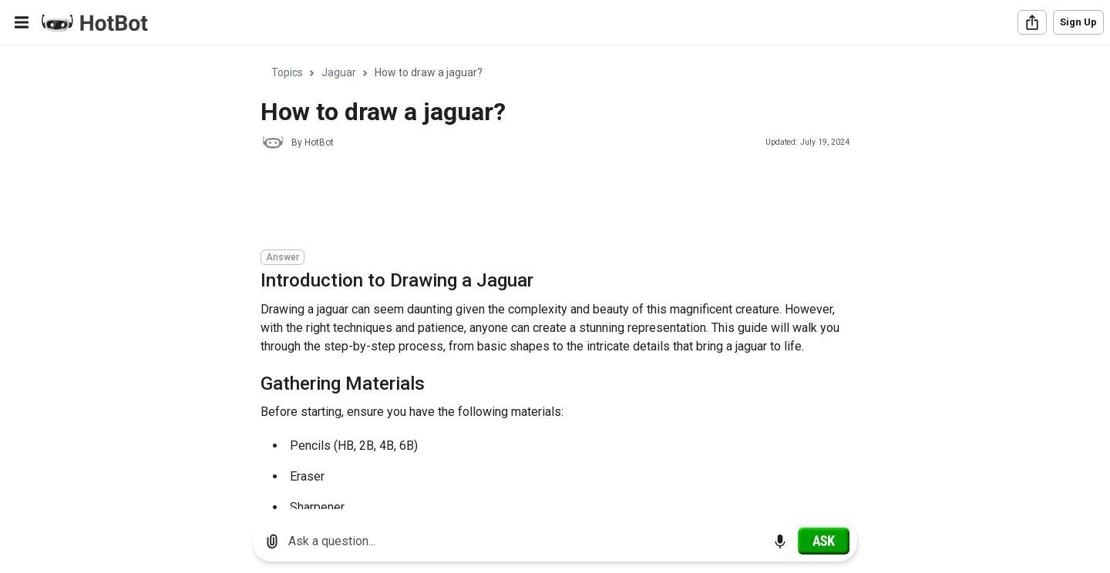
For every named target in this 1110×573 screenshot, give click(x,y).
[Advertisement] (541, 201)
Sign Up (1078, 22)
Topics (287, 72)
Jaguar (338, 72)
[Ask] (823, 541)
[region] (555, 277)
